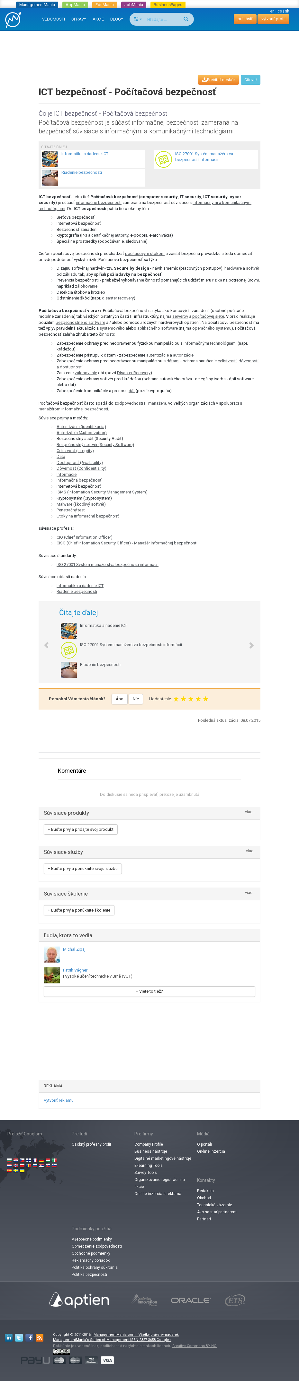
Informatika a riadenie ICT (80, 585)
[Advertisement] (151, 46)
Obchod (204, 1198)
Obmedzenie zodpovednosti (97, 1246)
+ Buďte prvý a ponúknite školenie (79, 910)
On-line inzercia (211, 1151)
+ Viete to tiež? (149, 991)
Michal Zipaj (74, 949)
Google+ (164, 1340)
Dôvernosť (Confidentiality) (81, 468)
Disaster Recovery (133, 372)
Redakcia (205, 1191)
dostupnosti (71, 367)
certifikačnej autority (109, 235)
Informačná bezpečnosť (79, 480)
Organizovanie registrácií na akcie (159, 1183)
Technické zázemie (214, 1205)
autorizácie (183, 355)
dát (132, 390)
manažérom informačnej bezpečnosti (73, 409)
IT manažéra (155, 403)
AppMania (75, 4)
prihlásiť (245, 18)
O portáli (204, 1144)
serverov (180, 316)
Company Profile (148, 1144)
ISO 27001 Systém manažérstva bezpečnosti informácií (108, 564)
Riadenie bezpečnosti (77, 591)
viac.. (250, 851)
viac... (250, 812)
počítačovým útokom (145, 253)
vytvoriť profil (273, 18)
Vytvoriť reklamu (59, 1100)
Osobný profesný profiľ (91, 1144)
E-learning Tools (148, 1165)
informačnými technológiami (210, 343)
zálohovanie (86, 286)
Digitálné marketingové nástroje (162, 1158)
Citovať (250, 80)
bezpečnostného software (80, 322)
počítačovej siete (208, 316)
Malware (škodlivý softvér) (81, 504)
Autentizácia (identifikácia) (81, 426)
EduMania (104, 4)
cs (279, 11)
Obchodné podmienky (91, 1253)
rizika (217, 280)
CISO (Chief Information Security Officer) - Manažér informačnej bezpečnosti (127, 543)
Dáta (61, 456)
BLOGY (116, 19)
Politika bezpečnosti (89, 1274)
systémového (112, 328)
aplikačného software (157, 328)
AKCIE (98, 19)
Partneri (204, 1219)
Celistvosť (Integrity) (75, 450)
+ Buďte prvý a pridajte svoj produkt (80, 829)
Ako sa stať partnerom (217, 1212)
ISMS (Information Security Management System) (102, 492)
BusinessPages (168, 4)
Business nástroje (150, 1151)
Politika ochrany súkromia (95, 1267)
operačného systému (211, 328)
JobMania (133, 4)
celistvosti (227, 360)
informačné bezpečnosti (99, 202)
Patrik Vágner (75, 970)
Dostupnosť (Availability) (80, 462)
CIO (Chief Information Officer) (85, 537)
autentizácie (157, 355)
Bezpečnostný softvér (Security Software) (95, 444)
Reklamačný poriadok (91, 1260)
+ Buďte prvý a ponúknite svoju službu (83, 868)
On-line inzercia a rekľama (157, 1194)
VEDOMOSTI (53, 19)
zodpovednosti (128, 403)
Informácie (67, 474)
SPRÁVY (78, 19)
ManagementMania (37, 4)
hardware (233, 268)
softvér (252, 268)
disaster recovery (118, 298)
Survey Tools (145, 1172)
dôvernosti (248, 360)
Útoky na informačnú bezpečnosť (88, 516)
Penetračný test (71, 510)
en (272, 11)
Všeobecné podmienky (92, 1239)
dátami (173, 360)
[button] (43, 642)
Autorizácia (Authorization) (82, 432)
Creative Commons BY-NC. (194, 1346)
